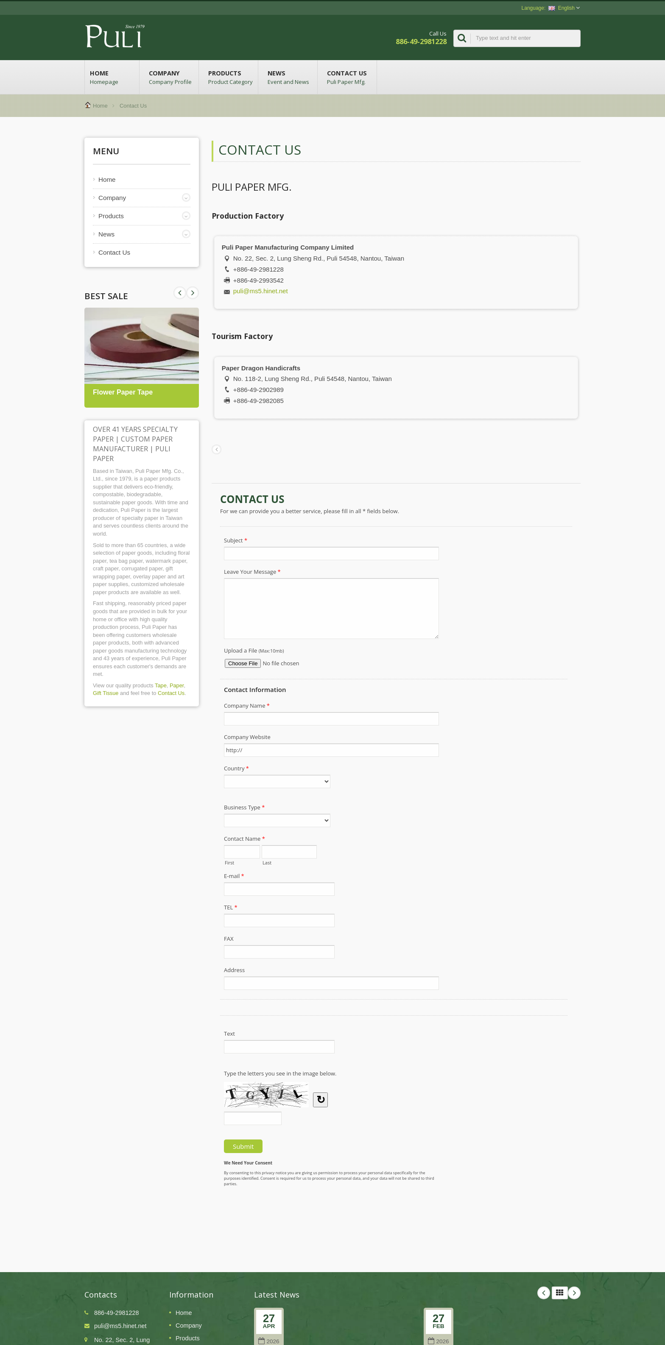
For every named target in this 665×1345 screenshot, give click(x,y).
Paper (177, 685)
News (290, 77)
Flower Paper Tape (123, 392)
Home (112, 77)
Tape (161, 685)
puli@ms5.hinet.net (260, 291)
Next (179, 292)
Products (230, 77)
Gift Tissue (105, 693)
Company (171, 77)
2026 (268, 1341)
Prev (192, 292)
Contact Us (349, 77)
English (561, 8)
